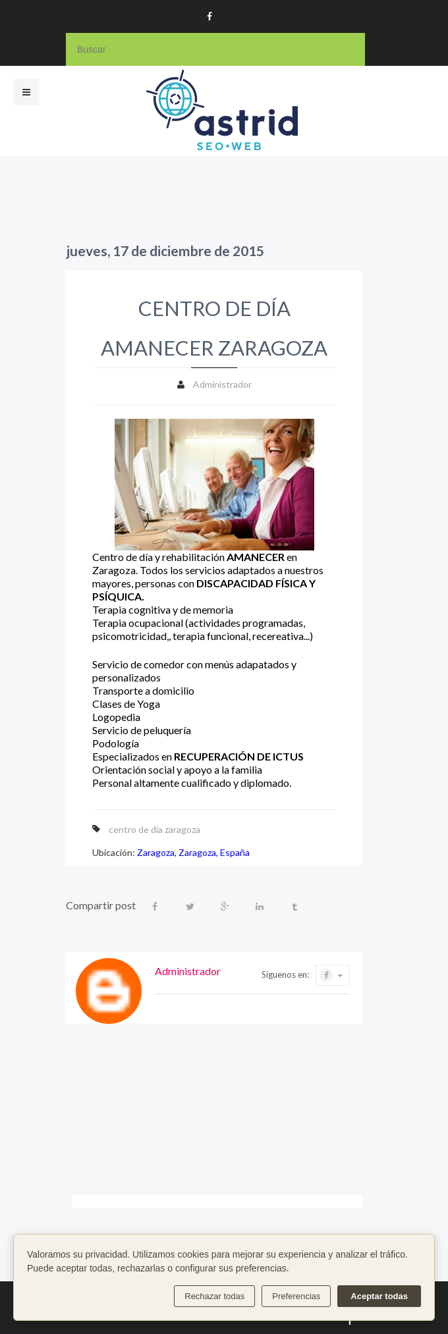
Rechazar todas (214, 1296)
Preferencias (296, 1296)
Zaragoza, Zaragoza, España (193, 852)
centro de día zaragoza (154, 829)
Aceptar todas (379, 1296)
